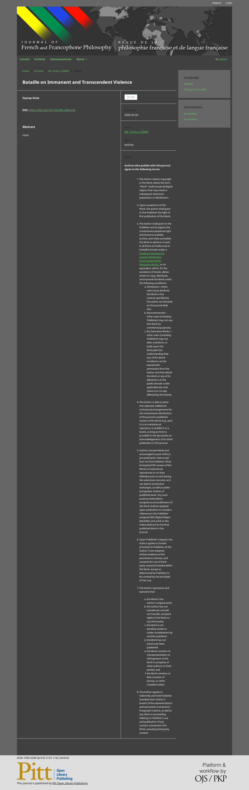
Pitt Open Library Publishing (70, 783)
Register (217, 2)
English (188, 84)
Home (25, 71)
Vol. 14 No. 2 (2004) (58, 71)
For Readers (190, 113)
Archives (39, 59)
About (80, 59)
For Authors (190, 119)
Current (25, 59)
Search (221, 59)
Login (229, 2)
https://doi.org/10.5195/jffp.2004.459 (52, 110)
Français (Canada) (195, 89)
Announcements (60, 59)
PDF (132, 97)
